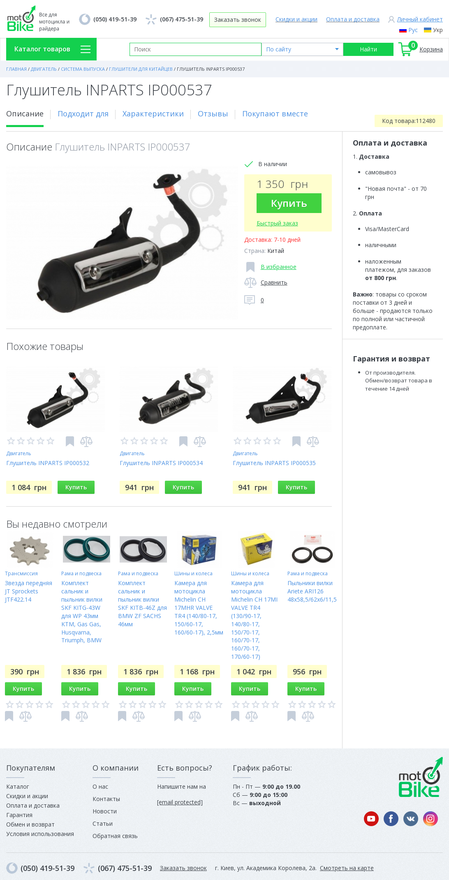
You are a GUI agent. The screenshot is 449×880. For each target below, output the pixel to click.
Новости (105, 811)
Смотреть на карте (347, 868)
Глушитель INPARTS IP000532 (47, 463)
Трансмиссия (21, 573)
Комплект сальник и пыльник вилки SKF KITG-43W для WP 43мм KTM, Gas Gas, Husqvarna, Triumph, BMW (81, 611)
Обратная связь (115, 836)
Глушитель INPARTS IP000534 (161, 463)
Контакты (106, 799)
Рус (413, 30)
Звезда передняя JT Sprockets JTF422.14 (28, 591)
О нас (100, 786)
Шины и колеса (193, 573)
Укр (438, 30)
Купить (289, 203)
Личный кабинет (420, 19)
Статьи (103, 823)
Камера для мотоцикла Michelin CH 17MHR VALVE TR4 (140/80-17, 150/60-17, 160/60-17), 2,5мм (198, 607)
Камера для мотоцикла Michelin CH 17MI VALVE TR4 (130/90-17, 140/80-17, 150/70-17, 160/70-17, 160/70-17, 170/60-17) (254, 619)
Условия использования (40, 834)
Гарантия (19, 815)
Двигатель (18, 453)
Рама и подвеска (81, 573)
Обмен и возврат (30, 824)
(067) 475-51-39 (181, 19)
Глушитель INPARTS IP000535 (274, 463)
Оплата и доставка (353, 19)
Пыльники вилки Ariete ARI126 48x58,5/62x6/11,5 (312, 591)
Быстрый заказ (277, 223)
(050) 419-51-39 (115, 19)
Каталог (17, 786)
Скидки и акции (296, 19)
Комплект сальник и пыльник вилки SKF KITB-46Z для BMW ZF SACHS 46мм (142, 603)
